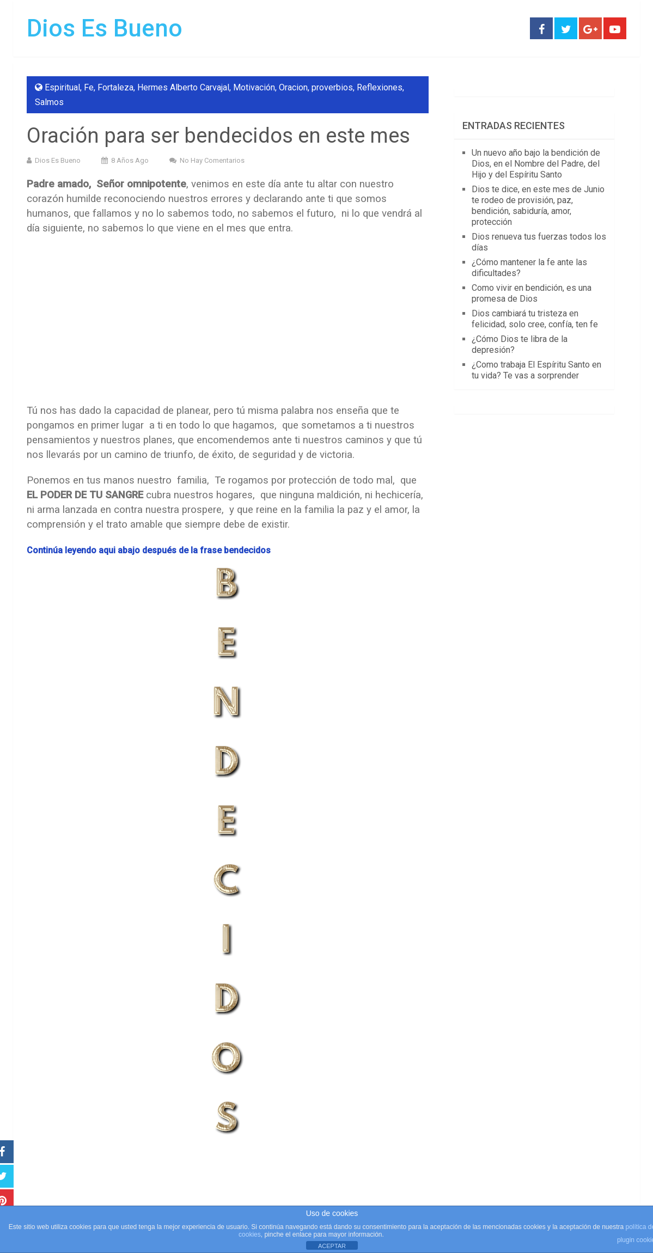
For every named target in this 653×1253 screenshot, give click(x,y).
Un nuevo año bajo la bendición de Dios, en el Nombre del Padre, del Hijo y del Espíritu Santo (536, 164)
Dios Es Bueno (104, 28)
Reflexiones (379, 87)
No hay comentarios (212, 160)
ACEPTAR (332, 1246)
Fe (89, 87)
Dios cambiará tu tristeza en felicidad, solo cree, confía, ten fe (535, 318)
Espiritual (62, 87)
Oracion (293, 87)
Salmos (49, 102)
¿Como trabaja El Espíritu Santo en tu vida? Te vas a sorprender (536, 370)
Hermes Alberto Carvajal (183, 87)
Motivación (254, 87)
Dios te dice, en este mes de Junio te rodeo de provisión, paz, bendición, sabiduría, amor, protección (538, 205)
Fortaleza (115, 87)
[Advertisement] (228, 323)
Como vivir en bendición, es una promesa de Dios (531, 293)
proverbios (332, 87)
